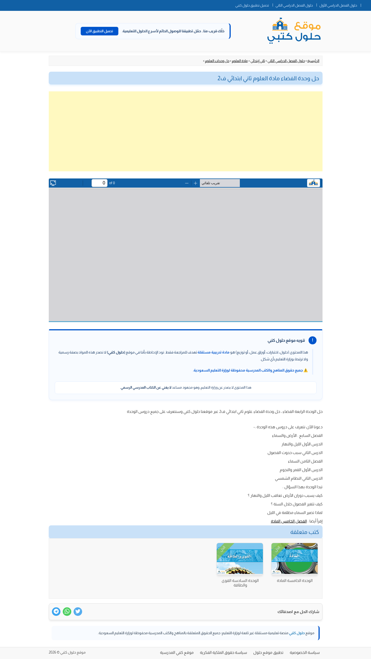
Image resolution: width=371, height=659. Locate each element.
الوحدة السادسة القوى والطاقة (240, 582)
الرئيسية (313, 61)
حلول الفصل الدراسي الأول (338, 5)
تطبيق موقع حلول (268, 652)
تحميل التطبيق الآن (99, 31)
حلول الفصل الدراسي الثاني (294, 5)
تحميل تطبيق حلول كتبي (252, 5)
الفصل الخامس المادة (289, 521)
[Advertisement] (186, 131)
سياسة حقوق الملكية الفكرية (223, 652)
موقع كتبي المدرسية (177, 652)
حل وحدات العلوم (217, 61)
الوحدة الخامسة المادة (295, 580)
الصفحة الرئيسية (366, 4)
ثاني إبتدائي (257, 61)
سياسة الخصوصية (305, 652)
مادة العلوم (240, 61)
